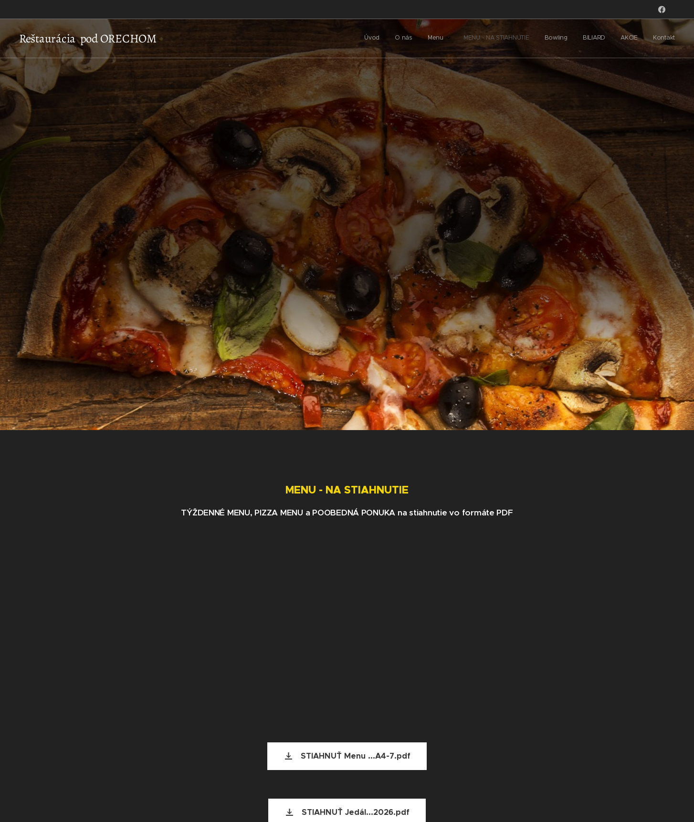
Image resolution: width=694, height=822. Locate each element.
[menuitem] (566, 39)
